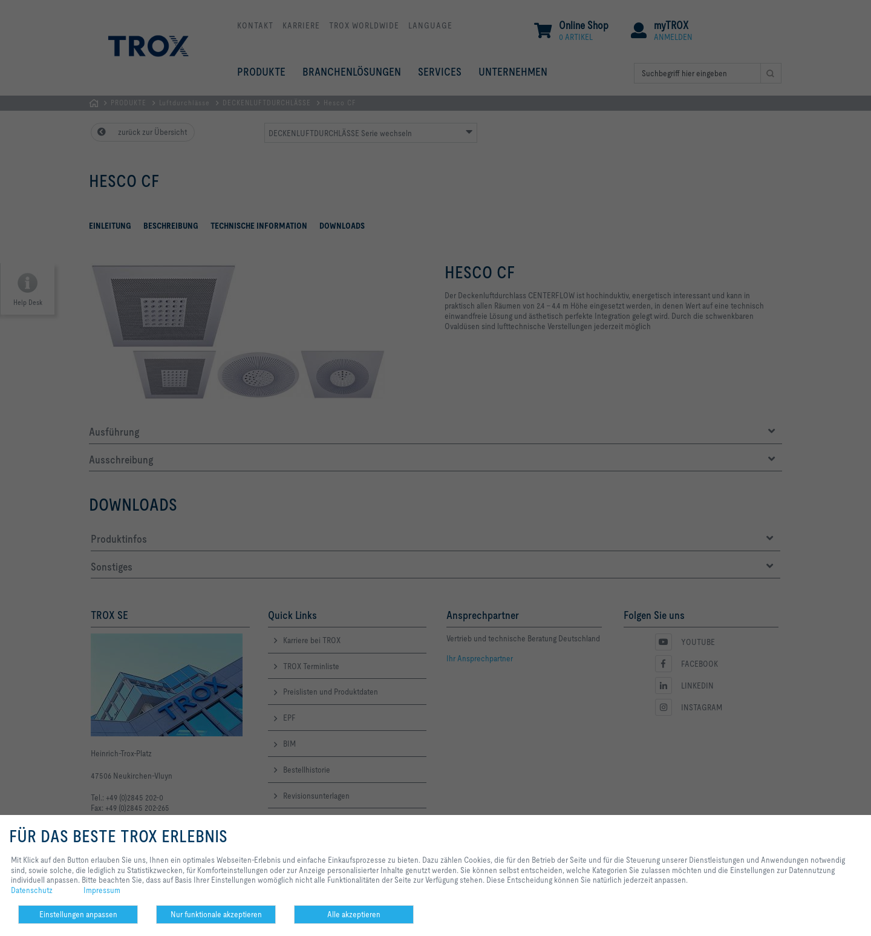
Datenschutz (32, 890)
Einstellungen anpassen (78, 914)
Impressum (101, 890)
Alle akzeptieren (353, 914)
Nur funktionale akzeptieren (216, 914)
